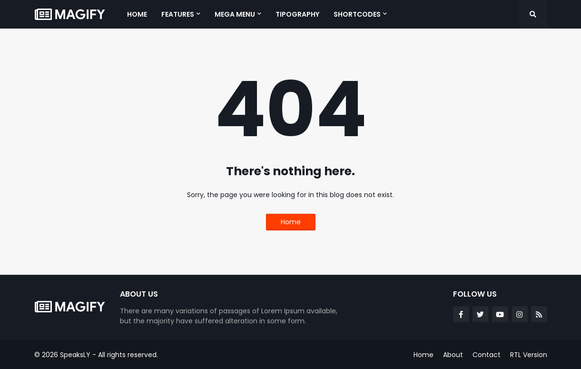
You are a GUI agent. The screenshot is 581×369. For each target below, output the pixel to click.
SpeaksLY (75, 354)
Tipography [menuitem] (297, 14)
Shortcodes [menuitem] (357, 14)
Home (291, 222)
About (453, 354)
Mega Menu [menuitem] (235, 14)
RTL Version (528, 354)
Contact (487, 354)
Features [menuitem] (177, 14)
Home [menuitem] (137, 14)
